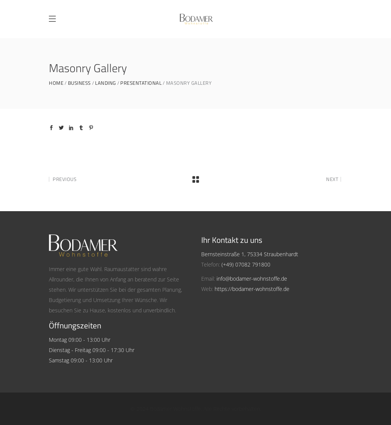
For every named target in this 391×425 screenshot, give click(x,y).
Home (56, 83)
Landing (105, 83)
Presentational (141, 83)
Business (79, 83)
